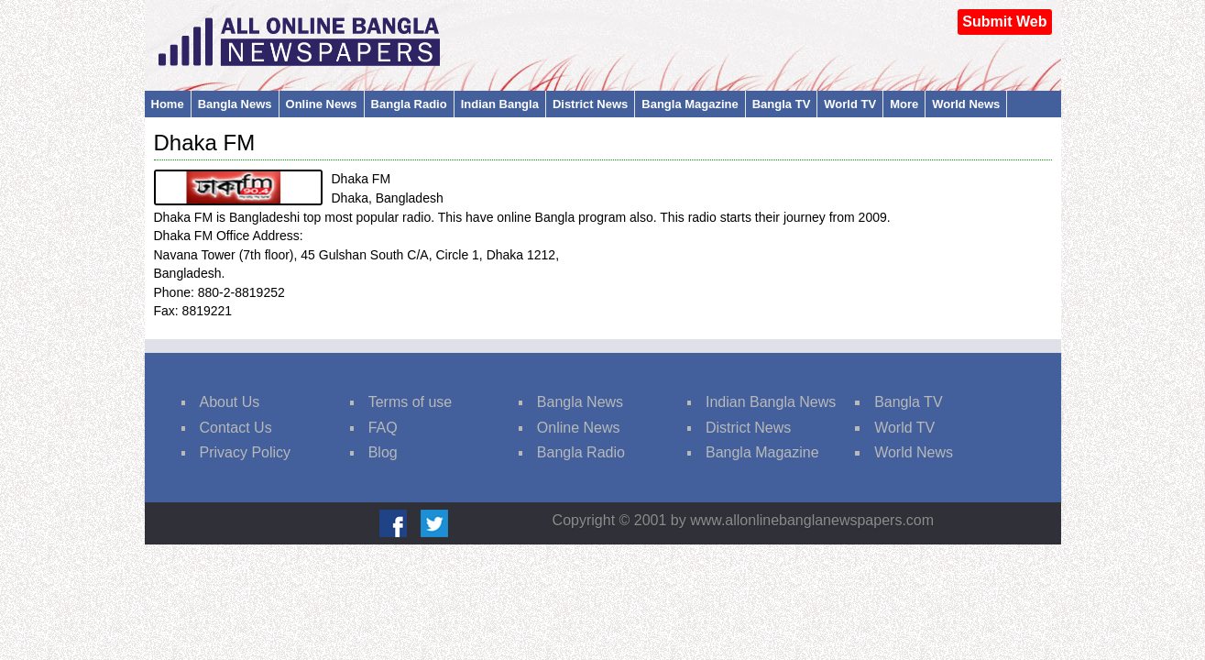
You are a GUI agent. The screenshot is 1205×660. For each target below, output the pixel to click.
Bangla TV (781, 104)
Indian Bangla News (771, 402)
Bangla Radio (409, 104)
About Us (230, 402)
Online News (321, 104)
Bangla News (235, 104)
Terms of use (410, 402)
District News (590, 104)
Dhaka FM (205, 142)
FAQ (383, 427)
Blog (383, 452)
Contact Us (236, 427)
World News (966, 104)
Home (167, 104)
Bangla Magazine (689, 104)
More (904, 104)
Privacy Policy (245, 452)
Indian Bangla (500, 104)
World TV (850, 104)
